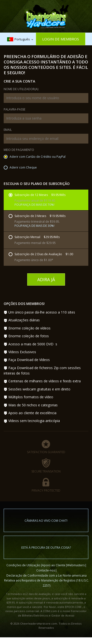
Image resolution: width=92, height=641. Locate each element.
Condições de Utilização (23, 565)
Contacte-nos (45, 570)
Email (8, 130)
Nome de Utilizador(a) (21, 89)
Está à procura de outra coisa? (46, 547)
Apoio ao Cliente (53, 565)
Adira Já (46, 279)
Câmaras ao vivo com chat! (46, 521)
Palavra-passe (14, 109)
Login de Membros (60, 38)
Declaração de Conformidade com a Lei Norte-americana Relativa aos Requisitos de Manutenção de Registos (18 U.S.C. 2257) (46, 580)
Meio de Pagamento (19, 150)
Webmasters (76, 565)
